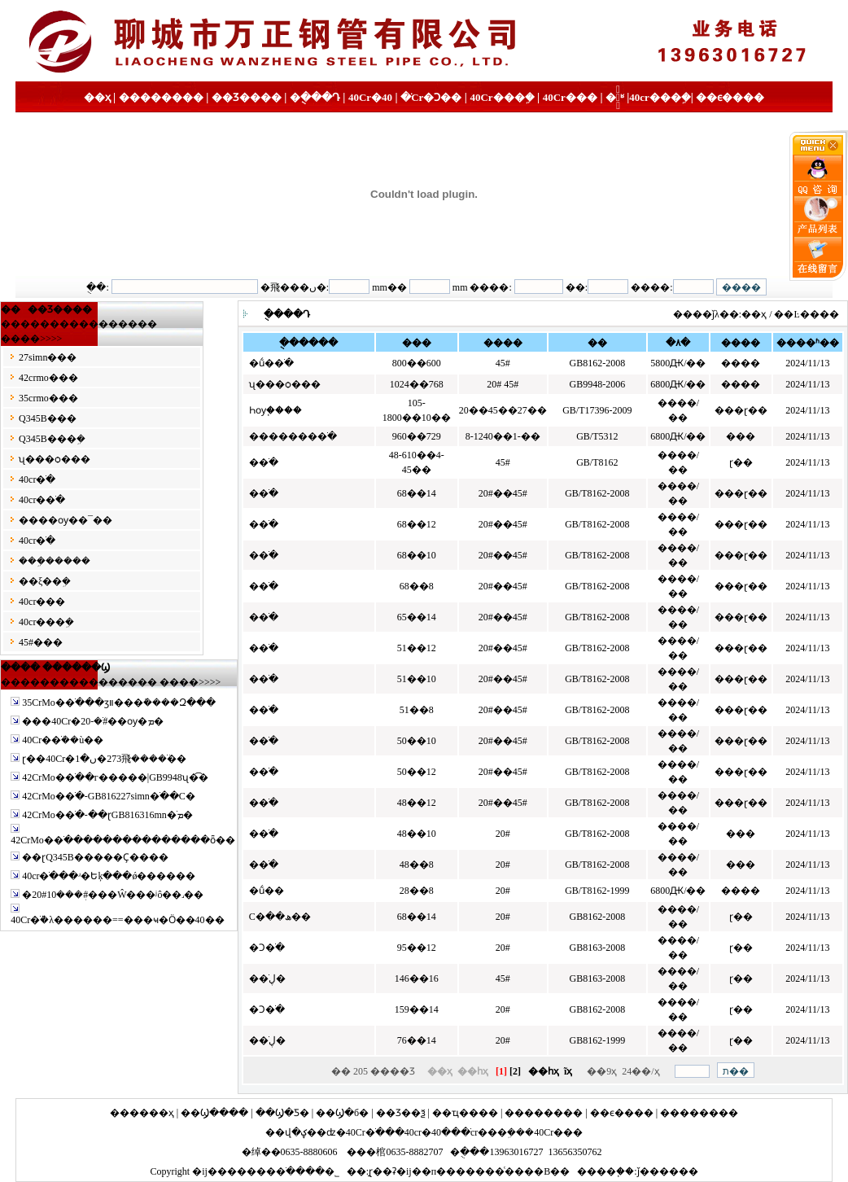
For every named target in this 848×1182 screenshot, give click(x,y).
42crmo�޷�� (48, 377)
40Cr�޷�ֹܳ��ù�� (62, 740)
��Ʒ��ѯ (401, 1113)
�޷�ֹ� (263, 462)
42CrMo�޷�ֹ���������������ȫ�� (123, 840)
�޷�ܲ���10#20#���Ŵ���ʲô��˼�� (112, 894)
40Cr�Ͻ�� (421, 97)
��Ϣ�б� (342, 1113)
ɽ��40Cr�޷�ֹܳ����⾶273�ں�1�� (104, 758)
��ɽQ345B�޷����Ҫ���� (95, 857)
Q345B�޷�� (47, 418)
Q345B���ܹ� (52, 438)
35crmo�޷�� (48, 398)
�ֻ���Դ (315, 97)
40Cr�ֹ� (365, 1132)
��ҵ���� (465, 1113)
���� (596, 1171)
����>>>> (31, 338)
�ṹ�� (266, 890)
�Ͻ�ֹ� (267, 947)
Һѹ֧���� (275, 410)
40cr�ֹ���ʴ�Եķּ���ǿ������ (108, 876)
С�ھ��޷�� (280, 916)
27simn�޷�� (47, 357)
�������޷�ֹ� (293, 436)
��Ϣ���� (214, 1113)
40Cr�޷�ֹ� (379, 97)
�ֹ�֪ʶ (614, 97)
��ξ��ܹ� (45, 581)
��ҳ (97, 97)
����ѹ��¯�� (65, 520)
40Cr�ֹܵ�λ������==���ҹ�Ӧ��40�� (117, 920)
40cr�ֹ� (37, 479)
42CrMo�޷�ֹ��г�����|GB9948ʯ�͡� (115, 777)
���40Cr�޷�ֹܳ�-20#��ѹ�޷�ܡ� (93, 721)
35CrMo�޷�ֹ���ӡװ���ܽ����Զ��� (119, 702)
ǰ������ (667, 1171)
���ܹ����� (54, 561)
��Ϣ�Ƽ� (282, 1113)
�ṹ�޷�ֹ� (271, 363)
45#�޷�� (41, 642)
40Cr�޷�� (558, 1132)
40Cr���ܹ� (502, 97)
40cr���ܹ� (660, 97)
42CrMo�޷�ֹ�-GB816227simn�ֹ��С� (108, 796)
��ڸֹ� (267, 978)
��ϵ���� (730, 97)
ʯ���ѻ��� (54, 459)
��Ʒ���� (247, 97)
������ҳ (142, 1113)
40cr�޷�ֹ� (42, 500)
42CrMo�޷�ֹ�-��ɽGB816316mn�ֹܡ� (107, 815)
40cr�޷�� (42, 601)
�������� (161, 97)
